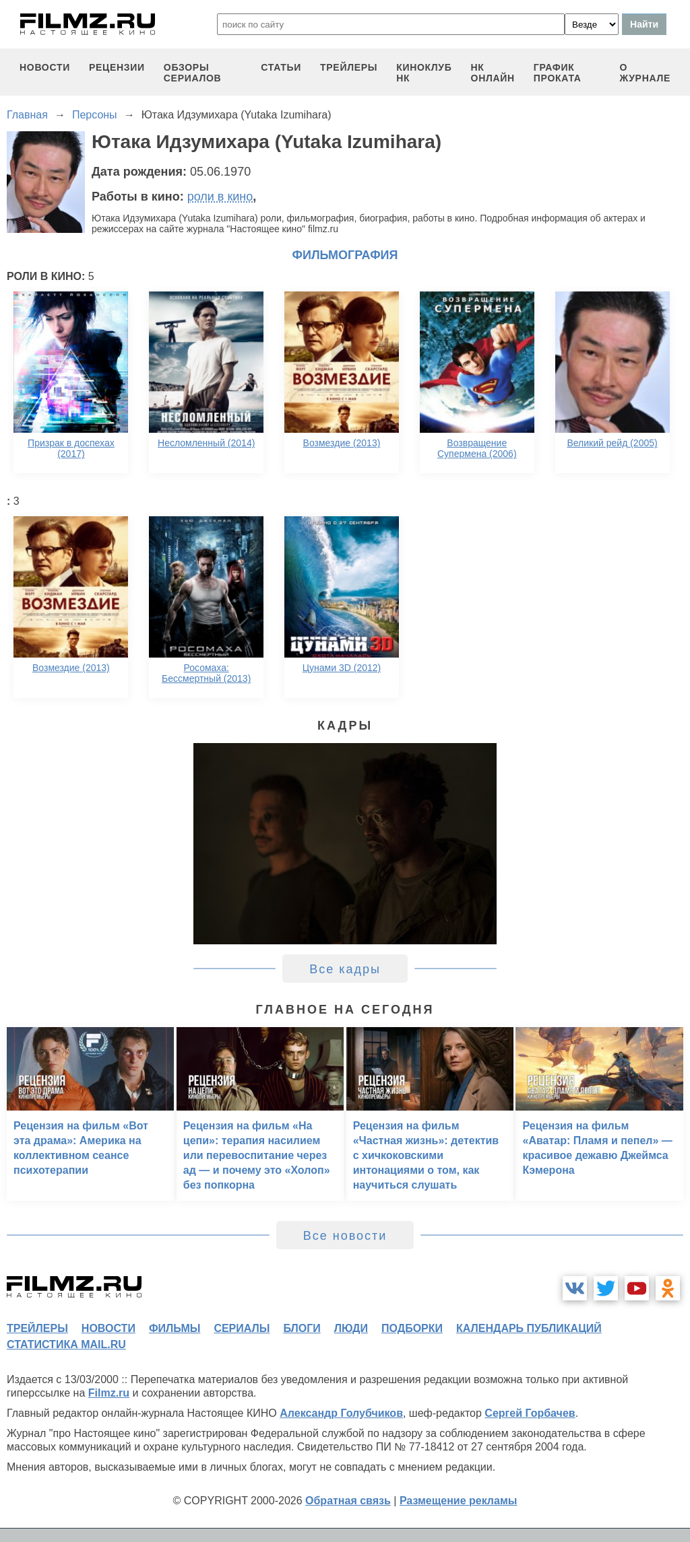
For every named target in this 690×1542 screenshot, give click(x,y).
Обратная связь (348, 1500)
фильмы (174, 1328)
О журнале (644, 72)
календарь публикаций (529, 1328)
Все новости (345, 1235)
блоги (301, 1328)
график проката (558, 72)
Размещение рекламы (459, 1500)
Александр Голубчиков (341, 1413)
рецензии (117, 67)
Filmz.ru (108, 1393)
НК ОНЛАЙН (493, 72)
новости (45, 67)
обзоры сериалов (193, 72)
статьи (281, 67)
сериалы (242, 1328)
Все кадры (345, 969)
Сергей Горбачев (529, 1413)
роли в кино (220, 196)
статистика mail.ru (66, 1344)
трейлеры (348, 67)
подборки (412, 1328)
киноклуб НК (423, 72)
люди (351, 1328)
